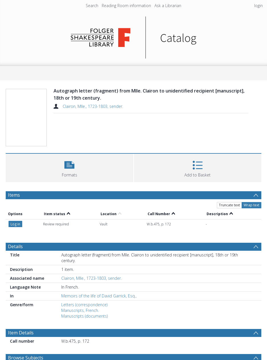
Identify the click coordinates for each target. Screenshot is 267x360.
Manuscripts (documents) (84, 316)
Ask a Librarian (167, 5)
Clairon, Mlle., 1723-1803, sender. (93, 106)
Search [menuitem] (92, 5)
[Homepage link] (133, 36)
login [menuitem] (258, 5)
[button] (69, 167)
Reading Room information (126, 5)
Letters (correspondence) (84, 304)
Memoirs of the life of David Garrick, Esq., (98, 296)
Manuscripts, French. (80, 310)
